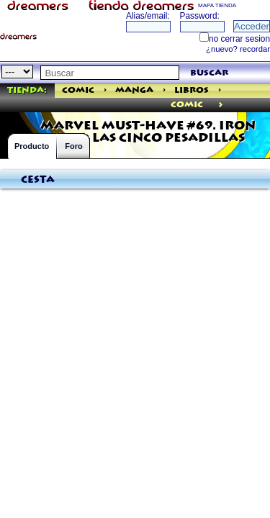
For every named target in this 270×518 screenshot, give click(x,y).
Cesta (38, 180)
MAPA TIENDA (217, 5)
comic (187, 105)
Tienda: (27, 90)
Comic (78, 90)
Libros (191, 90)
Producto (31, 146)
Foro (73, 146)
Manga (134, 90)
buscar (209, 73)
